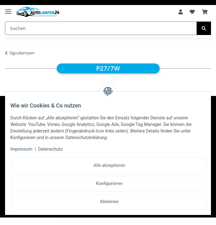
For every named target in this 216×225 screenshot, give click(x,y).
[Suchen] (101, 28)
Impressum (21, 149)
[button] (180, 12)
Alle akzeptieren (109, 165)
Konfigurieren (109, 183)
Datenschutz (50, 149)
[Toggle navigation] (8, 9)
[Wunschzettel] (192, 12)
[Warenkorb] (204, 12)
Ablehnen (109, 201)
